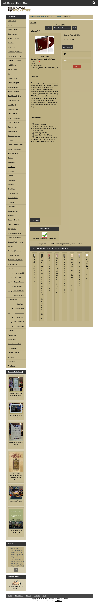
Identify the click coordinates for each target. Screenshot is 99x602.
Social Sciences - (13, 211)
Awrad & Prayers (13, 91)
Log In (25, 3)
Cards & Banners (13, 353)
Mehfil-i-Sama (16, 308)
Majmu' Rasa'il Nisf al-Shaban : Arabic (16, 386)
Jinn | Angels (12, 105)
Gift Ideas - (11, 357)
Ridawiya (11, 184)
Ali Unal (16, 558)
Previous (48, 28)
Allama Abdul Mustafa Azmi (16, 565)
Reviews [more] (13, 577)
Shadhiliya (11, 189)
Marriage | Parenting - (15, 251)
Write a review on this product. (16, 585)
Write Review (35, 220)
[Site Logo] (21, 9)
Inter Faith (11, 207)
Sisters (10, 246)
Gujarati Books (13, 127)
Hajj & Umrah (12, 65)
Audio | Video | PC (41, 17)
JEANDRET (58, 601)
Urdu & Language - (14, 122)
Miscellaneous (16, 313)
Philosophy (11, 47)
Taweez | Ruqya (13, 109)
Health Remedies (13, 224)
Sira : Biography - (13, 34)
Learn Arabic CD (16, 277)
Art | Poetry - (12, 229)
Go (16, 570)
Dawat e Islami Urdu (14, 149)
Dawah (10, 140)
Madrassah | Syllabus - (15, 260)
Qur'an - (10, 25)
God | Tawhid (12, 21)
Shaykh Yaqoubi (16, 282)
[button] (94, 3)
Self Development (13, 153)
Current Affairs (13, 198)
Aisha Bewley (16, 556)
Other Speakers (16, 295)
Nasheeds (59, 17)
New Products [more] (15, 372)
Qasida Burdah (13, 87)
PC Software (16, 326)
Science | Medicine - (14, 220)
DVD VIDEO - (16, 317)
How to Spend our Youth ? (64, 270)
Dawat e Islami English (15, 145)
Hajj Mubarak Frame (16, 409)
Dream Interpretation (14, 238)
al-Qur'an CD (16, 273)
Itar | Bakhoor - (12, 348)
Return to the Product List (62, 28)
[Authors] (16, 557)
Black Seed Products (14, 344)
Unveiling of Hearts (16, 494)
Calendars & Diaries (14, 233)
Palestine (11, 202)
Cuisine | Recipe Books (15, 242)
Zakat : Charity (12, 69)
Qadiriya (10, 176)
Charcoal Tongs (87, 263)
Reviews (28, 596)
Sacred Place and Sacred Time (16, 521)
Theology (11, 43)
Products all (19, 596)
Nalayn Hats (12, 335)
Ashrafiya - (11, 162)
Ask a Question (67, 47)
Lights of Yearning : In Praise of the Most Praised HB (42, 284)
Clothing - (11, 330)
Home (18, 3)
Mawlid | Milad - (13, 78)
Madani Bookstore (48, 599)
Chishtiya (11, 171)
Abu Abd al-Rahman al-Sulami (16, 551)
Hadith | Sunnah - (13, 30)
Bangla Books (12, 131)
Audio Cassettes (16, 322)
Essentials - (11, 339)
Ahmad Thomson (16, 552)
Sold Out (76, 67)
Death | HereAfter (13, 100)
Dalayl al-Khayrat (13, 83)
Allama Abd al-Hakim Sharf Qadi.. (16, 561)
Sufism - (10, 158)
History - (10, 215)
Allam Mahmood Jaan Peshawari (16, 560)
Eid (9, 74)
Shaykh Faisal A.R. (16, 286)
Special (10, 596)
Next (74, 28)
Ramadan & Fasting (14, 61)
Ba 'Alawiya (11, 167)
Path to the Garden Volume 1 (57, 271)
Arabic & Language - (14, 118)
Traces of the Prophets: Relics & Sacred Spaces (16, 465)
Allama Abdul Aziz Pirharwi (16, 563)
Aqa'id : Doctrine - (13, 38)
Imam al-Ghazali (13, 193)
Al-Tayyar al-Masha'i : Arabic (16, 434)
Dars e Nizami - (13, 114)
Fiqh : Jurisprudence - (15, 52)
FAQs (44, 596)
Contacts (37, 596)
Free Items (11, 366)
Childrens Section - (14, 255)
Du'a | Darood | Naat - (14, 96)
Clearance (11, 361)
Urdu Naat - (16, 304)
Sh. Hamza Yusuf (16, 291)
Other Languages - (14, 136)
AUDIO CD (51, 17)
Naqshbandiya (12, 180)
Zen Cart (65, 599)
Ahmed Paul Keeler (16, 554)
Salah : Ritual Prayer (14, 56)
